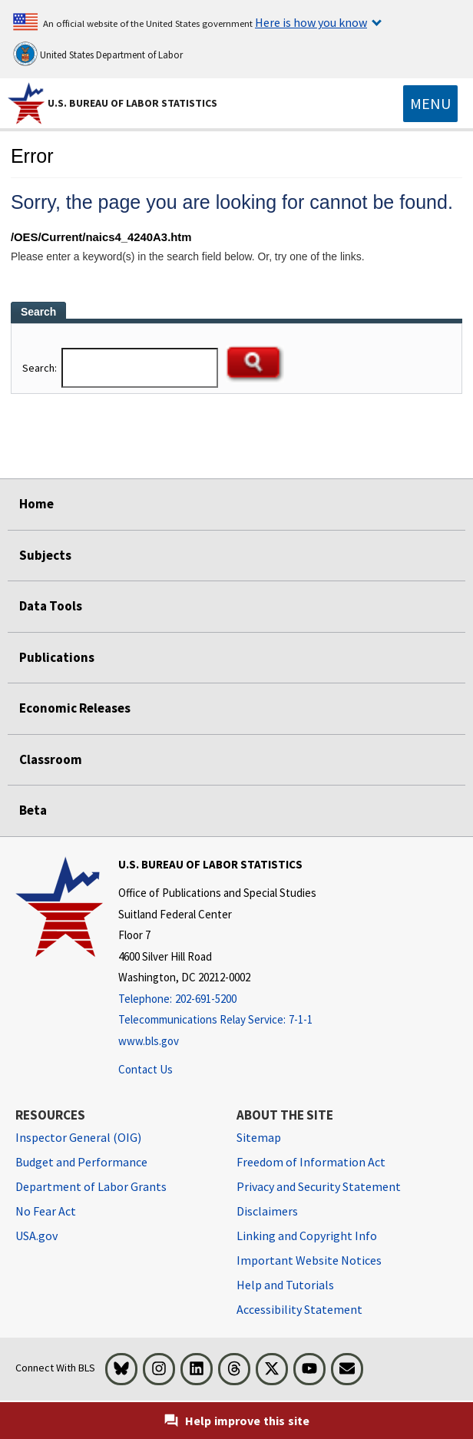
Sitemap (259, 1137)
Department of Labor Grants (91, 1186)
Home (36, 503)
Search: (40, 368)
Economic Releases (75, 708)
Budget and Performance (81, 1161)
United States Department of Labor (98, 53)
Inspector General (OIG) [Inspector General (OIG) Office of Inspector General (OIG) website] (78, 1137)
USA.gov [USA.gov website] (36, 1235)
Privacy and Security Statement (319, 1186)
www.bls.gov (148, 1041)
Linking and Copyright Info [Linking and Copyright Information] (307, 1235)
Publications (56, 657)
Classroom (50, 759)
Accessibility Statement (299, 1309)
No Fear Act (45, 1211)
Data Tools (50, 605)
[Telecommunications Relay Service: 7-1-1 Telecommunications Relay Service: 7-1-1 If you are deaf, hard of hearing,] (217, 1020)
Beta (33, 810)
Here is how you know (311, 22)
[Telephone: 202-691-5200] (217, 999)
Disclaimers (267, 1211)
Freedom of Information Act (311, 1161)
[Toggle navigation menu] (430, 103)
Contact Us (145, 1069)
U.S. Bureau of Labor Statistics (132, 103)
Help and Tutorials (285, 1284)
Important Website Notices (309, 1260)
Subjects (45, 555)
